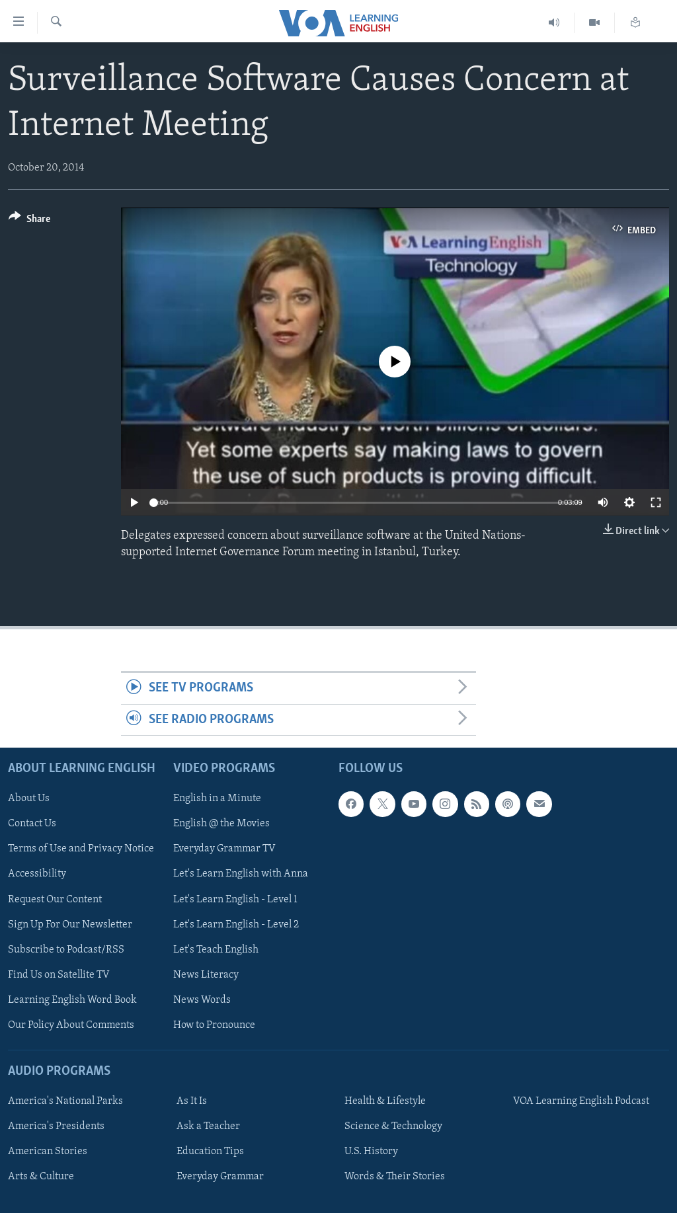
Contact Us (32, 824)
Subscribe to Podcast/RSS (66, 950)
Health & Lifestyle (385, 1101)
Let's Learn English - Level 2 (236, 925)
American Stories (47, 1151)
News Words (202, 1000)
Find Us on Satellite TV (59, 975)
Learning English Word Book (72, 1000)
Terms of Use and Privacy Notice (81, 849)
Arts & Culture (41, 1176)
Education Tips (210, 1151)
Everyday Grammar (220, 1176)
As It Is (192, 1101)
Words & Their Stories (394, 1176)
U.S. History (371, 1151)
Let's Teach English (216, 950)
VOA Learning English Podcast (581, 1101)
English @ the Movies (221, 824)
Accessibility (37, 874)
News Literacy (206, 975)
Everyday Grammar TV (224, 849)
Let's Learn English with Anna (240, 874)
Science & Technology (393, 1126)
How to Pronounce (214, 1025)
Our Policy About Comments (71, 1025)
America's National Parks (65, 1101)
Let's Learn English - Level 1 (235, 899)
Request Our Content (55, 899)
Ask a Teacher (208, 1126)
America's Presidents (56, 1126)
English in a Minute (217, 798)
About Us (29, 798)
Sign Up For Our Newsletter (70, 925)
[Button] (29, 221)
